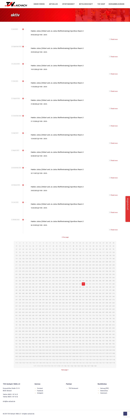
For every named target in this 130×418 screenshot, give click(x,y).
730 (47, 318)
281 (50, 271)
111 (83, 252)
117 (103, 252)
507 (103, 293)
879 (43, 334)
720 (113, 315)
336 (33, 277)
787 (37, 325)
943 (57, 341)
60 (113, 246)
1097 (70, 356)
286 (67, 271)
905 (30, 337)
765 (63, 322)
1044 (93, 350)
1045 (96, 350)
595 (97, 303)
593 (90, 303)
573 (23, 303)
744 (93, 318)
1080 (113, 353)
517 (37, 296)
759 (43, 322)
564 (93, 300)
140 (80, 255)
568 (107, 300)
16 (66, 243)
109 (77, 252)
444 (93, 287)
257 (70, 268)
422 (20, 287)
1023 (23, 350)
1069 (76, 353)
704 (60, 315)
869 (110, 331)
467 (70, 290)
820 (47, 328)
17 (70, 243)
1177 (55, 366)
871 (17, 334)
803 (90, 325)
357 (103, 277)
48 (73, 246)
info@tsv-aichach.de (9, 401)
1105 (96, 356)
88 (107, 249)
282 (53, 271)
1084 (26, 356)
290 (80, 271)
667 (37, 312)
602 (20, 306)
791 (50, 325)
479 (110, 290)
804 (93, 325)
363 (23, 281)
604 (27, 306)
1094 (60, 356)
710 (80, 315)
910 (47, 337)
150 (113, 255)
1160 (80, 363)
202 (87, 262)
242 (20, 268)
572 (20, 303)
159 (43, 258)
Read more (114, 39)
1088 (40, 356)
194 (60, 262)
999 (43, 347)
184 (27, 262)
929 (110, 337)
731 (50, 318)
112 (87, 252)
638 (40, 309)
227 (70, 265)
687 (103, 312)
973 (57, 344)
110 (80, 252)
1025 (30, 350)
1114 (26, 359)
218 (40, 265)
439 (77, 287)
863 (90, 331)
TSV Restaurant (73, 388)
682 (87, 312)
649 (77, 309)
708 (73, 315)
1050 (113, 350)
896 (100, 334)
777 (103, 322)
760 (47, 322)
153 (23, 258)
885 (63, 334)
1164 (93, 363)
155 (30, 258)
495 (63, 293)
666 (33, 312)
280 (47, 271)
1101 (83, 356)
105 (63, 252)
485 (30, 293)
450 (113, 287)
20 (80, 243)
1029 (43, 350)
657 (103, 309)
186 (33, 262)
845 (30, 331)
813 (23, 328)
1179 (61, 366)
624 (93, 306)
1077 (103, 353)
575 (30, 303)
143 (90, 255)
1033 (56, 350)
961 (17, 344)
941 (50, 341)
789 (43, 325)
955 (97, 341)
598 (107, 303)
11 (50, 243)
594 (93, 303)
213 (23, 265)
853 (57, 331)
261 (83, 268)
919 (77, 337)
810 (113, 325)
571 (17, 303)
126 (33, 255)
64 (26, 249)
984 (93, 344)
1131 (83, 359)
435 (63, 287)
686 (100, 312)
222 (53, 265)
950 (80, 341)
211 (17, 265)
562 (87, 300)
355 (97, 277)
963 (23, 344)
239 (110, 265)
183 (23, 262)
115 (97, 252)
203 (90, 262)
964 (27, 344)
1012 (86, 347)
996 (33, 347)
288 (73, 271)
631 (17, 309)
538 (107, 296)
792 (53, 325)
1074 (93, 353)
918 (73, 337)
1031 (50, 350)
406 (67, 284)
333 (23, 277)
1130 (80, 359)
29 (110, 243)
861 (83, 331)
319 (77, 274)
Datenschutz (104, 390)
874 (27, 334)
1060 (46, 353)
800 (80, 325)
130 (47, 255)
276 (33, 271)
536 (100, 296)
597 (103, 303)
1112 (20, 359)
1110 (113, 356)
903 (23, 337)
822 (53, 328)
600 (113, 303)
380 (80, 281)
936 (33, 341)
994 (27, 347)
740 (80, 318)
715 (97, 315)
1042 (86, 350)
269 (110, 268)
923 (90, 337)
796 (67, 325)
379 (77, 281)
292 (87, 271)
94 (26, 252)
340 (47, 277)
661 (17, 312)
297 (103, 271)
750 (113, 318)
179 (110, 258)
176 (100, 258)
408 (73, 284)
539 (110, 296)
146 (100, 255)
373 (57, 281)
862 (87, 331)
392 (20, 284)
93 (23, 252)
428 (40, 287)
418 (107, 284)
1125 (63, 359)
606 (33, 306)
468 (73, 290)
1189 (95, 366)
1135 (96, 359)
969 (43, 344)
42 (53, 246)
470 (80, 290)
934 (27, 341)
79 (76, 249)
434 (60, 287)
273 (23, 271)
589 (77, 303)
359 (110, 277)
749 (110, 318)
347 (70, 277)
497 (70, 293)
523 (57, 296)
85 (97, 249)
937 (37, 341)
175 (97, 258)
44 (60, 246)
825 (63, 328)
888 (73, 334)
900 (113, 334)
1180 (65, 366)
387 (103, 281)
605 (30, 306)
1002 (53, 347)
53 (90, 246)
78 (73, 249)
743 (90, 318)
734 (60, 318)
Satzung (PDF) (104, 388)
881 (50, 334)
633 (23, 309)
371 (50, 281)
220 (47, 265)
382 (87, 281)
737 (70, 318)
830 (80, 328)
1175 (48, 366)
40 (46, 246)
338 (40, 277)
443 (90, 287)
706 (67, 315)
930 (113, 337)
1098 (73, 356)
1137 (103, 359)
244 (27, 268)
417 (103, 284)
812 (20, 328)
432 (53, 287)
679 (77, 312)
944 (60, 341)
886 (67, 334)
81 (83, 249)
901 (17, 337)
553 (57, 300)
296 (100, 271)
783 (23, 325)
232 (87, 265)
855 (63, 331)
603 (23, 306)
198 (73, 262)
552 (53, 300)
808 (107, 325)
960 (113, 341)
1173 (41, 366)
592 (87, 303)
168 (73, 258)
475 (97, 290)
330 (113, 274)
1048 (106, 350)
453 (23, 290)
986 (100, 344)
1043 (90, 350)
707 (70, 315)
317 (70, 274)
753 (23, 322)
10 (46, 243)
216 (33, 265)
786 (33, 325)
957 (103, 341)
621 (83, 306)
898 (107, 334)
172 (87, 258)
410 (80, 284)
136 (67, 255)
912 (53, 337)
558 (73, 300)
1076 (100, 353)
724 (27, 318)
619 (77, 306)
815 (30, 328)
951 (83, 341)
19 (76, 243)
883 (57, 334)
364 (27, 281)
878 (40, 334)
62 (20, 249)
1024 (26, 350)
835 (97, 328)
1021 (16, 350)
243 (23, 268)
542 (20, 300)
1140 (113, 359)
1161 (83, 363)
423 (23, 287)
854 (60, 331)
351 (83, 277)
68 (40, 249)
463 (57, 290)
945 (63, 341)
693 (23, 315)
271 (17, 271)
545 (30, 300)
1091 (50, 356)
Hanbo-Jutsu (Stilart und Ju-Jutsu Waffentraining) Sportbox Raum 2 (57, 31)
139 (77, 255)
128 (40, 255)
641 (50, 309)
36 (33, 246)
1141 (16, 363)
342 (53, 277)
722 (20, 318)
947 (70, 341)
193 (57, 262)
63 (23, 249)
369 (43, 281)
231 (83, 265)
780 (113, 322)
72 (53, 249)
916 (67, 337)
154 (27, 258)
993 (23, 347)
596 (100, 303)
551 (50, 300)
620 (80, 306)
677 (70, 312)
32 (20, 246)
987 (103, 344)
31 (16, 246)
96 (33, 252)
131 (50, 255)
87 (103, 249)
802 (87, 325)
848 (40, 331)
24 (93, 243)
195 (63, 262)
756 (33, 322)
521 (50, 296)
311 (50, 274)
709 (77, 315)
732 (53, 318)
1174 (45, 366)
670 (47, 312)
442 (87, 287)
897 (103, 334)
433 (57, 287)
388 (107, 281)
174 (93, 258)
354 (93, 277)
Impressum (103, 393)
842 (20, 331)
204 (93, 262)
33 (23, 246)
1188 (91, 366)
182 (20, 262)
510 (113, 293)
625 (97, 306)
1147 (36, 363)
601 (17, 306)
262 (87, 268)
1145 (30, 363)
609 (43, 306)
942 (53, 341)
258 (73, 268)
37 (36, 246)
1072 (86, 353)
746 (100, 318)
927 (103, 337)
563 (90, 300)
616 (67, 306)
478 (107, 290)
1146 (33, 363)
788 (40, 325)
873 (23, 334)
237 (103, 265)
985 (97, 344)
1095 (63, 356)
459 (43, 290)
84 (93, 249)
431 (50, 287)
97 (36, 252)
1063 (56, 353)
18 (73, 243)
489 (43, 293)
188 (40, 262)
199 (77, 262)
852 (53, 331)
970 (47, 344)
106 (67, 252)
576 (33, 303)
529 (77, 296)
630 (113, 306)
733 (57, 318)
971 (50, 344)
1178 (58, 366)
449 (110, 287)
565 (97, 300)
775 (97, 322)
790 (47, 325)
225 (63, 265)
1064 (60, 353)
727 (37, 318)
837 (103, 328)
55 (97, 246)
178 (107, 258)
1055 (30, 353)
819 (43, 328)
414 (93, 284)
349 (77, 277)
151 (17, 258)
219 (43, 265)
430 (47, 287)
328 (107, 274)
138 (73, 255)
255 (63, 268)
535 (97, 296)
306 (33, 274)
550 (47, 300)
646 (67, 309)
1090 (46, 356)
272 (20, 271)
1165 (96, 363)
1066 (66, 353)
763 (57, 322)
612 (53, 306)
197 (70, 262)
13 (56, 243)
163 (57, 258)
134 (60, 255)
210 (113, 262)
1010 (80, 347)
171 (83, 258)
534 (93, 296)
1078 (106, 353)
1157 (70, 363)
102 (53, 252)
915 (63, 337)
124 (27, 255)
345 (63, 277)
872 (20, 334)
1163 (90, 363)
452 (20, 290)
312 (53, 274)
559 (77, 300)
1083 (23, 356)
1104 (93, 356)
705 (63, 315)
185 (30, 262)
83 (90, 249)
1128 (73, 359)
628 (107, 306)
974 (60, 344)
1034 (60, 350)
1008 (73, 347)
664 (27, 312)
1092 (53, 356)
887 (70, 334)
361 (17, 281)
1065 (63, 353)
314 (60, 274)
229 (77, 265)
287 (70, 271)
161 (50, 258)
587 (70, 303)
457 (37, 290)
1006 (66, 347)
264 (93, 268)
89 (110, 249)
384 (93, 281)
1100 (80, 356)
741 (83, 318)
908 (40, 337)
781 (17, 325)
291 (83, 271)
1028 (40, 350)
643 (57, 309)
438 (73, 287)
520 (47, 296)
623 (90, 306)
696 (33, 315)
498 (73, 293)
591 (83, 303)
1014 (93, 347)
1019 (110, 347)
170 (80, 258)
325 (97, 274)
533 (90, 296)
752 (20, 322)
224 (60, 265)
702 (53, 315)
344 (60, 277)
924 (93, 337)
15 (63, 243)
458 (40, 290)
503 (90, 293)
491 (50, 293)
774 (93, 322)
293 (90, 271)
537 (103, 296)
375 (63, 281)
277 (37, 271)
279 (43, 271)
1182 (71, 366)
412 (87, 284)
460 (47, 290)
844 (27, 331)
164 (60, 258)
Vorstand (40, 388)
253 (57, 268)
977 (70, 344)
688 (107, 312)
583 (57, 303)
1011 (83, 347)
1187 (88, 366)
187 (37, 262)
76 (66, 249)
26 (100, 243)
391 (17, 284)
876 (33, 334)
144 (93, 255)
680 (80, 312)
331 (17, 277)
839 (110, 328)
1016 (100, 347)
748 (107, 318)
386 (100, 281)
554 (60, 300)
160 (47, 258)
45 (63, 246)
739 (77, 318)
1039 (76, 350)
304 (27, 274)
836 (100, 328)
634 (27, 309)
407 (70, 284)
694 (27, 315)
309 (43, 274)
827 (70, 328)
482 (20, 293)
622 (87, 306)
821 (50, 328)
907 (37, 337)
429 (43, 287)
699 (43, 315)
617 (70, 306)
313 (57, 274)
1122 (53, 359)
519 (43, 296)
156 (33, 258)
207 (103, 262)
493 (57, 293)
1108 (106, 356)
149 (110, 255)
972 (53, 344)
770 (80, 322)
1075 (96, 353)
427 (37, 287)
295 (97, 271)
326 (100, 274)
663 (23, 312)
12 (53, 243)
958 (107, 341)
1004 (60, 347)
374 (60, 281)
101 (50, 252)
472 (87, 290)
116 (100, 252)
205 (97, 262)
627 (103, 306)
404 (60, 284)
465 (63, 290)
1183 (75, 366)
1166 (100, 363)
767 (70, 322)
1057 (36, 353)
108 (73, 252)
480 (113, 290)
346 (67, 277)
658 (107, 309)
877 (37, 334)
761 (50, 322)
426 (33, 287)
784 (27, 325)
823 (57, 328)
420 (113, 284)
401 (50, 284)
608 (40, 306)
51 (83, 246)
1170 (113, 363)
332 (20, 277)
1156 (66, 363)
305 (30, 274)
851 (50, 331)
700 (47, 315)
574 (27, 303)
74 (60, 249)
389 (110, 281)
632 (20, 309)
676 (67, 312)
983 (90, 344)
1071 (83, 353)
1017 (103, 347)
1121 (50, 359)
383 (90, 281)
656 (100, 309)
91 (16, 252)
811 (17, 328)
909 (43, 337)
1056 (33, 353)
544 (27, 300)
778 (107, 322)
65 (30, 249)
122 (20, 255)
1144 (26, 363)
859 (77, 331)
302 (20, 274)
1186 (85, 366)
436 (67, 287)
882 (53, 334)
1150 (46, 363)
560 (80, 300)
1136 (100, 359)
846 (33, 331)
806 (100, 325)
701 (50, 315)
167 (70, 258)
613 (57, 306)
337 (37, 277)
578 (40, 303)
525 (63, 296)
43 (56, 246)
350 (80, 277)
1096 (66, 356)
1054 (26, 353)
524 (60, 296)
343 (57, 277)
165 (63, 258)
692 (20, 315)
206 (100, 262)
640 (47, 309)
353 (90, 277)
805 (97, 325)
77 (70, 249)
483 (23, 293)
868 (107, 331)
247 (37, 268)
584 (60, 303)
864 (93, 331)
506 (100, 293)
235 (97, 265)
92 (20, 252)
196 (67, 262)
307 (37, 274)
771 (83, 322)
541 (17, 300)
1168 (106, 363)
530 (80, 296)
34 (26, 246)
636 (33, 309)
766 (67, 322)
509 (110, 293)
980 (80, 344)
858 (73, 331)
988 (107, 344)
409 (77, 284)
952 (87, 341)
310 (47, 274)
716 (100, 315)
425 (30, 287)
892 (87, 334)
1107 (103, 356)
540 (113, 296)
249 (43, 268)
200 (80, 262)
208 (107, 262)
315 (63, 274)
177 (103, 258)
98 (40, 252)
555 (63, 300)
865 (97, 331)
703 (57, 315)
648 (73, 309)
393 (23, 284)
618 (73, 306)
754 (27, 322)
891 (83, 334)
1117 (36, 359)
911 (50, 337)
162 (53, 258)
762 (53, 322)
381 (83, 281)
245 (30, 268)
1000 (46, 347)
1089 (43, 356)
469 (77, 290)
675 (63, 312)
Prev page (65, 237)
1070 (80, 353)
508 (107, 293)
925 (97, 337)
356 (100, 277)
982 (87, 344)
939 (43, 341)
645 (63, 309)
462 (53, 290)
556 (67, 300)
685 (97, 312)
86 (100, 249)
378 (73, 281)
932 (20, 341)
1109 (110, 356)
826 (67, 328)
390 (113, 281)
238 (107, 265)
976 (67, 344)
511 (17, 296)
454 (27, 290)
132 (53, 255)
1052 (20, 353)
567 (103, 300)
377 (70, 281)
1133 (90, 359)
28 (107, 243)
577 (37, 303)
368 (40, 281)
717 (103, 315)
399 (43, 284)
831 (83, 328)
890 (80, 334)
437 (70, 287)
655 (97, 309)
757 (37, 322)
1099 (76, 356)
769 (77, 322)
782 (20, 325)
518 (40, 296)
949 (77, 341)
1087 (36, 356)
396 (33, 284)
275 (30, 271)
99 (43, 252)
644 (60, 309)
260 (80, 268)
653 (90, 309)
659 (110, 309)
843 (23, 331)
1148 (40, 363)
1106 (100, 356)
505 (97, 293)
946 (67, 341)
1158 (73, 363)
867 (103, 331)
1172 (38, 366)
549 (43, 300)
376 (67, 281)
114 (93, 252)
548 (40, 300)
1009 (76, 347)
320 (80, 274)
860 (80, 331)
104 (60, 252)
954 (93, 341)
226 (67, 265)
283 (57, 271)
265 (97, 268)
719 (110, 315)
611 (50, 306)
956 (100, 341)
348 (73, 277)
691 (17, 315)
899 (110, 334)
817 (37, 328)
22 (86, 243)
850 (47, 331)
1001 (50, 347)
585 (63, 303)
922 (87, 337)
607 (37, 306)
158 (40, 258)
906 (33, 337)
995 (30, 347)
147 (103, 255)
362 (20, 281)
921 (83, 337)
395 (30, 284)
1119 (43, 359)
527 (70, 296)
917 (70, 337)
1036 (66, 350)
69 (43, 249)
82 (86, 249)
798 (73, 325)
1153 (56, 363)
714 (93, 315)
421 (17, 287)
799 (77, 325)
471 (83, 290)
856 (67, 331)
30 (113, 243)
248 (40, 268)
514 (27, 296)
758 (40, 322)
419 (110, 284)
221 (50, 265)
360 (113, 277)
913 (57, 337)
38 (40, 246)
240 (113, 265)
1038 (73, 350)
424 (27, 287)
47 (70, 246)
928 (107, 337)
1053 (23, 353)
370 (47, 281)
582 (53, 303)
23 (90, 243)
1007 (70, 347)
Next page (65, 370)
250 (47, 268)
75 (63, 249)
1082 (20, 356)
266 (100, 268)
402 (53, 284)
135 (63, 255)
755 (30, 322)
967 (37, 344)
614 (60, 306)
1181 (68, 366)
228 (73, 265)
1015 (96, 347)
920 (80, 337)
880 (47, 334)
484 (27, 293)
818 (40, 328)
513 (23, 296)
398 (40, 284)
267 (103, 268)
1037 (70, 350)
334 (27, 277)
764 (60, 322)
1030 (46, 350)
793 (57, 325)
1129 (76, 359)
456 (33, 290)
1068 (73, 353)
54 (93, 246)
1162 (86, 363)
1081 (16, 356)
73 (56, 249)
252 (53, 268)
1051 (16, 353)
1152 (53, 363)
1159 (76, 363)
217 (37, 265)
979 (77, 344)
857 (70, 331)
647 (70, 309)
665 (30, 312)
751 (17, 322)
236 (100, 265)
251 (50, 268)
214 (27, 265)
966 (33, 344)
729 (43, 318)
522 (53, 296)
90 (113, 249)
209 (110, 262)
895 (97, 334)
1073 (90, 353)
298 (107, 271)
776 (100, 322)
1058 (40, 353)
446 (100, 287)
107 (70, 252)
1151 (50, 363)
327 (103, 274)
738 (73, 318)
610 (47, 306)
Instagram (40, 393)
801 (83, 325)
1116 (33, 359)
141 (83, 255)
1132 (86, 359)
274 (27, 271)
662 (20, 312)
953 (90, 341)
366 (33, 281)
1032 (53, 350)
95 (30, 252)
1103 (90, 356)
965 (30, 344)
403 (57, 284)
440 (80, 287)
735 (63, 318)
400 (47, 284)
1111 (16, 359)
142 (87, 255)
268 (107, 268)
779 (110, 322)
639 (43, 309)
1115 (30, 359)
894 (93, 334)
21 (83, 243)
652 (87, 309)
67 (36, 249)
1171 (34, 366)
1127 (70, 359)
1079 (110, 353)
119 (110, 252)
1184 (78, 366)
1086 (33, 356)
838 (107, 328)
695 (30, 315)
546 (33, 300)
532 (87, 296)
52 (86, 246)
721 (17, 318)
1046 (100, 350)
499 (77, 293)
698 (40, 315)
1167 (103, 363)
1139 (110, 359)
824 (60, 328)
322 (87, 274)
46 (66, 246)
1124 (60, 359)
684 (93, 312)
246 (33, 268)
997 (37, 347)
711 (83, 315)
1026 (33, 350)
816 (33, 328)
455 (30, 290)
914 (60, 337)
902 (20, 337)
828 (73, 328)
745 (97, 318)
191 (50, 262)
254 (60, 268)
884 (60, 334)
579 (43, 303)
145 (97, 255)
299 (110, 271)
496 (67, 293)
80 (80, 249)
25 (97, 243)
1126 (66, 359)
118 (107, 252)
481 (17, 293)
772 (87, 322)
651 (83, 309)
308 (40, 274)
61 (16, 249)
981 (83, 344)
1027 (36, 350)
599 (110, 303)
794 (60, 325)
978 (73, 344)
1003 (56, 347)
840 (113, 328)
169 (77, 258)
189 (43, 262)
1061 (50, 353)
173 (90, 258)
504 (93, 293)
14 (60, 243)
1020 (113, 347)
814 (27, 328)
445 (97, 287)
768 (73, 322)
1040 (80, 350)
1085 (30, 356)
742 (87, 318)
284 (60, 271)
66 (33, 249)
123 (23, 255)
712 (87, 315)
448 (107, 287)
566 (100, 300)
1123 (56, 359)
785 (30, 325)
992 (20, 347)
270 (113, 268)
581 (50, 303)
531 (83, 296)
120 (113, 252)
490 (47, 293)
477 (103, 290)
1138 (106, 359)
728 (40, 318)
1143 (23, 363)
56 (100, 246)
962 (20, 344)
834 (93, 328)
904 (27, 337)
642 (53, 309)
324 (93, 274)
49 (76, 246)
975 (63, 344)
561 (83, 300)
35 (30, 246)
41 (50, 246)
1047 (103, 350)
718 (107, 315)
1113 (23, 359)
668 (40, 312)
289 (77, 271)
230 (80, 265)
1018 (106, 347)
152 (20, 258)
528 (73, 296)
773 (90, 322)
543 (23, 300)
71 (50, 249)
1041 (83, 350)
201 (83, 262)
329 (110, 274)
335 (30, 277)
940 (47, 341)
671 (50, 312)
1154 (60, 363)
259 (77, 268)
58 (107, 246)
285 (63, 271)
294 (93, 271)
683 (90, 312)
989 (110, 344)
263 (90, 268)
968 (40, 344)
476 (100, 290)
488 (40, 293)
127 (37, 255)
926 (100, 337)
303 (23, 274)
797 (70, 325)
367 (37, 281)
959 (110, 341)
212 (20, 265)
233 (90, 265)
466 (67, 290)
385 (97, 281)
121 (17, 255)
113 (90, 252)
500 (80, 293)
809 (110, 325)
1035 (63, 350)
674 (60, 312)
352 (87, 277)
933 (23, 341)
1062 (53, 353)
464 (60, 290)
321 (83, 274)
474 (93, 290)
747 (103, 318)
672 (53, 312)
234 (93, 265)
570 (113, 300)
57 (103, 246)
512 (20, 296)
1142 (20, 363)
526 (67, 296)
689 (110, 312)
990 (113, 344)
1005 (63, 347)
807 (103, 325)
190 (47, 262)
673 (57, 312)
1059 (43, 353)
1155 (63, 363)
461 (50, 290)
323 (90, 274)
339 (43, 277)
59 (110, 246)
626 (100, 306)
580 (47, 303)
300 (113, 271)
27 (103, 243)
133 (57, 255)
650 (80, 309)
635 (30, 309)
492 (53, 293)
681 (83, 312)
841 (17, 331)
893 (90, 334)
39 (43, 246)
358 (107, 277)
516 (33, 296)
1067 (70, 353)
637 (37, 309)
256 (67, 268)
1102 (86, 356)
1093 (56, 356)
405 (63, 284)
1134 (93, 359)
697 (37, 315)
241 (17, 268)
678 (73, 312)
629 (110, 306)
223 (57, 265)
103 (57, 252)
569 (110, 300)
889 (77, 334)
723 (23, 318)
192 (53, 262)
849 (43, 331)
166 (67, 258)
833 (90, 328)
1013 (90, 347)
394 (27, 284)
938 (40, 341)
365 (30, 281)
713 (90, 315)
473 (90, 290)
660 (113, 309)
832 (87, 328)
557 (70, 300)
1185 (81, 366)
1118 (40, 359)
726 (33, 318)
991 (17, 347)
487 (37, 293)
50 (80, 246)
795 (63, 325)
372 (53, 281)
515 (30, 296)
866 (100, 331)
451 (17, 290)
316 (67, 274)
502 (87, 293)
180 (113, 258)
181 (17, 262)
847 (37, 331)
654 (93, 309)
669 (43, 312)
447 (103, 287)
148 (107, 255)
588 (73, 303)
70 (46, 249)
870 (113, 331)
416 (100, 284)
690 (113, 312)
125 (30, 255)
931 (17, 341)
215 (30, 265)
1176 (51, 366)
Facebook (40, 390)
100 (47, 252)
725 (30, 318)
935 (30, 341)
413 (90, 284)
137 (70, 255)
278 (40, 271)
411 (83, 284)
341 (50, 277)
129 (43, 255)
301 (17, 274)
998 (40, 347)
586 (67, 303)
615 (63, 306)
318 (73, 274)
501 (83, 293)
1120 (46, 359)
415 (97, 284)
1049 (110, 350)
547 (37, 300)
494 (60, 293)
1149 (43, 363)
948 (73, 341)
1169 (110, 363)
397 (37, 284)
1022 (20, 350)
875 (30, 334)
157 (37, 258)
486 (33, 293)
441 (83, 287)
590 (80, 303)
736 (67, 318)
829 (77, 328)
